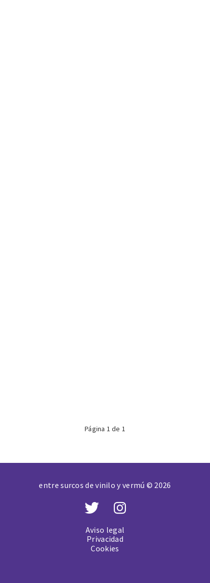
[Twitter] (92, 508)
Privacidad (105, 539)
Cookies (105, 548)
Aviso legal (105, 530)
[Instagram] (120, 508)
